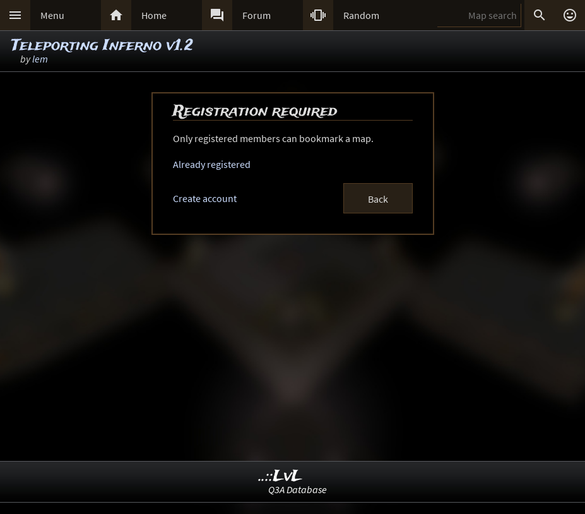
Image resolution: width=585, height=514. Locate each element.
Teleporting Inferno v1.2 (102, 46)
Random (361, 15)
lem (40, 58)
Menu (52, 15)
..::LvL (280, 476)
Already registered (212, 164)
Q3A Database (297, 489)
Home (154, 15)
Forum (256, 15)
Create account (205, 198)
